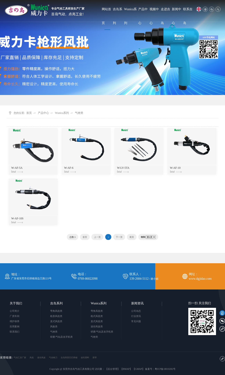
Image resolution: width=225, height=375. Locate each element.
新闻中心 (176, 16)
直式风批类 (56, 321)
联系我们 (14, 331)
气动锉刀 (53, 357)
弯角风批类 (56, 311)
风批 (32, 357)
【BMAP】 (126, 369)
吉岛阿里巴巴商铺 (69, 357)
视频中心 (154, 16)
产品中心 (143, 16)
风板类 (53, 326)
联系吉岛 (187, 16)
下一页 (119, 237)
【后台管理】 (112, 369)
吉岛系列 (117, 16)
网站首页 (106, 16)
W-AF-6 (70, 169)
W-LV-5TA (123, 169)
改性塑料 (85, 357)
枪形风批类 (56, 316)
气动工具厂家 (20, 357)
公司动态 (136, 311)
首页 (29, 113)
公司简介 (14, 311)
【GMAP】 (138, 369)
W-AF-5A (17, 169)
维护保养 (14, 321)
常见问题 (136, 321)
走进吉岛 (165, 16)
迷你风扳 (41, 357)
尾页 (131, 237)
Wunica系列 (130, 16)
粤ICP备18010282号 (165, 369)
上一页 (97, 237)
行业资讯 (136, 316)
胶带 (95, 357)
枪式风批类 (97, 316)
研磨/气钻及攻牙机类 (61, 337)
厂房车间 (14, 316)
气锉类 (79, 113)
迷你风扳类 (97, 326)
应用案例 (14, 326)
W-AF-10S (17, 220)
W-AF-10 (176, 169)
